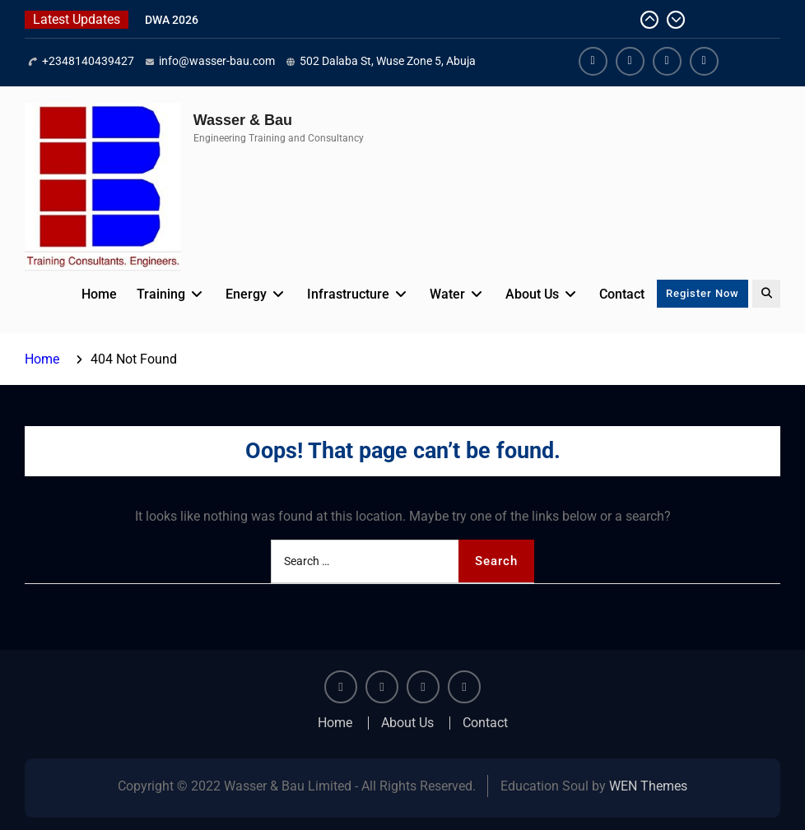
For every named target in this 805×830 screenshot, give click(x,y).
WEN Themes (648, 786)
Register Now (702, 293)
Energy (246, 294)
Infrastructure (348, 294)
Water (447, 294)
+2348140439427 (88, 60)
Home (99, 294)
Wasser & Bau (242, 120)
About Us (532, 294)
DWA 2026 (171, 19)
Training (161, 294)
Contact (621, 294)
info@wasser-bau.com (217, 60)
